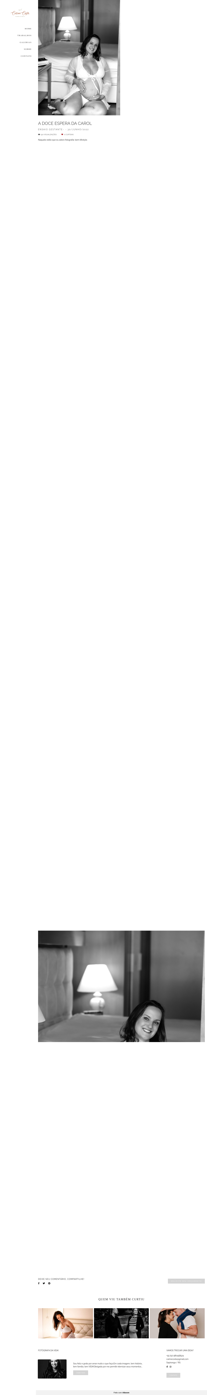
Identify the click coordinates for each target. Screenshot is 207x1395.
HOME (28, 29)
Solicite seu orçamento (186, 1281)
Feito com (121, 1393)
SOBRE (28, 49)
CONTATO (26, 56)
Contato (173, 1375)
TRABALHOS (24, 35)
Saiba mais (80, 1373)
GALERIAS (26, 42)
